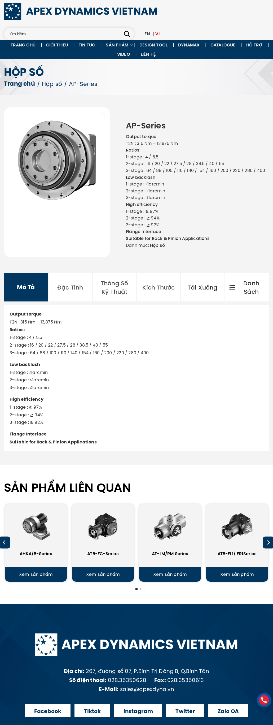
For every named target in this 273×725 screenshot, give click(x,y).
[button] (136, 589)
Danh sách (244, 287)
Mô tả (26, 287)
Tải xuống (203, 287)
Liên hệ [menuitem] (148, 54)
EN (147, 34)
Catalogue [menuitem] (223, 45)
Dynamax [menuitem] (189, 45)
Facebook (47, 711)
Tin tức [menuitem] (87, 45)
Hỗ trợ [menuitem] (254, 45)
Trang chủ (19, 83)
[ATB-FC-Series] (103, 535)
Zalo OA (228, 711)
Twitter (185, 711)
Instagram (138, 711)
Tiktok (92, 711)
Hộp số (52, 83)
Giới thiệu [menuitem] (57, 45)
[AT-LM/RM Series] (170, 535)
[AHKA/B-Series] (36, 535)
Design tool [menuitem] (153, 45)
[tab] (26, 287)
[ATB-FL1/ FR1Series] (237, 535)
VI (157, 34)
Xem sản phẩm (36, 574)
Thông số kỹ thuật (114, 287)
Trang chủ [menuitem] (23, 45)
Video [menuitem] (123, 54)
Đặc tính (70, 287)
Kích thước (158, 287)
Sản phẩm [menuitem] (117, 45)
